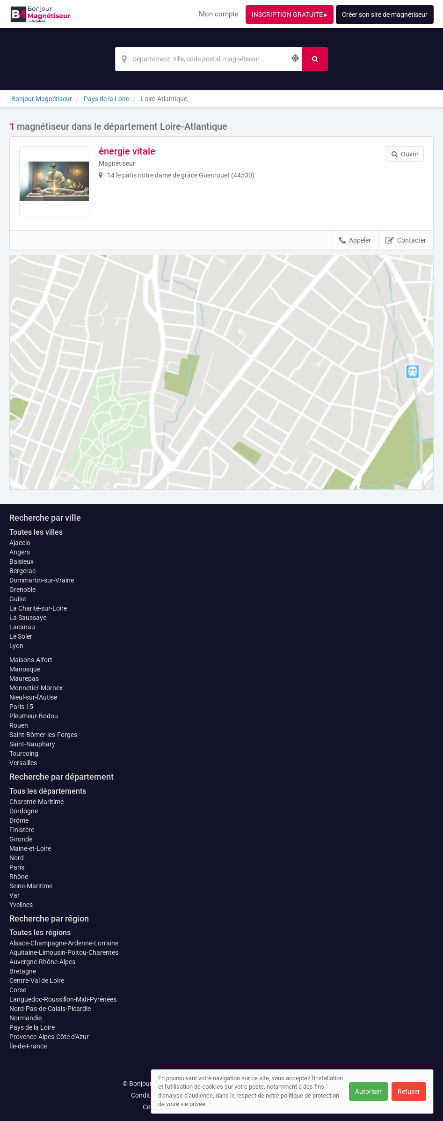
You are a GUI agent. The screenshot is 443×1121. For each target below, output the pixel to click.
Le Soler (20, 636)
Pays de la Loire (32, 1027)
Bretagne (22, 971)
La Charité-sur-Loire (38, 608)
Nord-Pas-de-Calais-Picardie (50, 1008)
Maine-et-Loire (30, 848)
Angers (19, 552)
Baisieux (21, 561)
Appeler (355, 240)
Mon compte (219, 14)
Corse (17, 990)
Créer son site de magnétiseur (385, 14)
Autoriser (368, 1091)
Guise (17, 599)
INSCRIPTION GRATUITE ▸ (289, 14)
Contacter (405, 240)
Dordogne (23, 811)
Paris (16, 867)
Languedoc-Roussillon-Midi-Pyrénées (62, 999)
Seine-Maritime (30, 886)
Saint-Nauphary (32, 744)
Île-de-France (28, 1046)
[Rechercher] (315, 59)
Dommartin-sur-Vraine (41, 580)
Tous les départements (47, 791)
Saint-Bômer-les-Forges (43, 734)
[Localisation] (208, 59)
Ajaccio (19, 542)
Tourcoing (23, 753)
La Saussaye (27, 617)
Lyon (16, 645)
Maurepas (24, 678)
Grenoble (22, 589)
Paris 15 (21, 706)
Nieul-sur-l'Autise (33, 697)
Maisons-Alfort (30, 660)
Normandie (25, 1018)
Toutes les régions (40, 932)
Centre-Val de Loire (36, 980)
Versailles (23, 763)
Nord (16, 858)
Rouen (18, 725)
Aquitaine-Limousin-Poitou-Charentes (63, 952)
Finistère (21, 829)
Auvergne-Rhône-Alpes (42, 962)
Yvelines (21, 904)
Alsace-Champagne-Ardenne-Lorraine (63, 943)
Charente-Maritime (36, 801)
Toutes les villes (36, 532)
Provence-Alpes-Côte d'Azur (49, 1036)
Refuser (409, 1091)
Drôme (19, 820)
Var (14, 895)
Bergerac (22, 571)
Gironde (20, 839)
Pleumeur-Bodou (33, 716)
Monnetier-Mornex (36, 688)
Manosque (24, 669)
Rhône (18, 876)
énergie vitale (127, 151)
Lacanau (22, 627)
